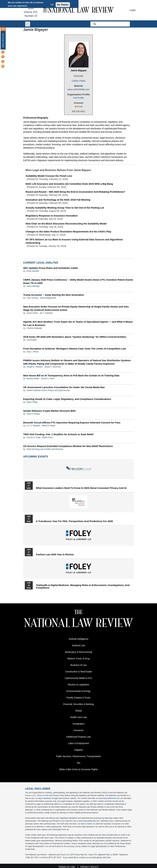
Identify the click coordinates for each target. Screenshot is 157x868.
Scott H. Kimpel (33, 414)
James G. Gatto (47, 378)
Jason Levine (32, 313)
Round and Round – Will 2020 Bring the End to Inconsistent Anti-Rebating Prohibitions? (75, 191)
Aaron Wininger (33, 286)
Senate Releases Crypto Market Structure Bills (49, 410)
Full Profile (78, 98)
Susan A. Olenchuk (52, 367)
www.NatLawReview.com (109, 798)
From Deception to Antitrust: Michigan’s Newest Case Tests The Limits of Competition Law (74, 348)
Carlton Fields (78, 81)
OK (52, 4)
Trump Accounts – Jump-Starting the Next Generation (53, 294)
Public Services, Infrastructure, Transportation (78, 756)
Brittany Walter (33, 378)
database (47, 798)
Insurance (78, 730)
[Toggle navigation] (27, 24)
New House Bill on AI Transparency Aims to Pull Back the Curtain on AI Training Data (71, 375)
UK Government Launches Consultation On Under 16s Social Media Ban (64, 387)
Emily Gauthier (33, 271)
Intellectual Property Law (78, 737)
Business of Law (78, 665)
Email (80, 106)
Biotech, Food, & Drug (78, 658)
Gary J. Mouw (32, 352)
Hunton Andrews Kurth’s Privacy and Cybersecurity (48, 390)
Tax (78, 763)
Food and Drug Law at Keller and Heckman (45, 449)
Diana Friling (32, 402)
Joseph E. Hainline (34, 367)
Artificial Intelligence (78, 639)
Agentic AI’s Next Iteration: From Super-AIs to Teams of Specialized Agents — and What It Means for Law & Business (78, 323)
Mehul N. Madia (48, 426)
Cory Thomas (32, 298)
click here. (107, 857)
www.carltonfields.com (79, 89)
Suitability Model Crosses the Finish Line (49, 175)
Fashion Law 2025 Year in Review (55, 554)
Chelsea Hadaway (34, 328)
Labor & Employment (78, 743)
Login (133, 10)
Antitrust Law (78, 645)
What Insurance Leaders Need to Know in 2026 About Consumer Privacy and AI (81, 488)
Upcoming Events (35, 456)
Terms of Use (42, 795)
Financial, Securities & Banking (78, 704)
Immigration (78, 723)
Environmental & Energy (79, 691)
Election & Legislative (78, 684)
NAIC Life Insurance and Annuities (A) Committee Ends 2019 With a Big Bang (69, 183)
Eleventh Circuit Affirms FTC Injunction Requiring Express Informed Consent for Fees (71, 422)
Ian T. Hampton (46, 313)
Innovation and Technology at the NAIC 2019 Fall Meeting (58, 199)
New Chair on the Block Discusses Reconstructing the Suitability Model (66, 223)
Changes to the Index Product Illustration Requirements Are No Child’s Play (68, 231)
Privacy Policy (58, 795)
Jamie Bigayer (79, 70)
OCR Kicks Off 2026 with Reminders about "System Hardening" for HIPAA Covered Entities (74, 336)
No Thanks (62, 4)
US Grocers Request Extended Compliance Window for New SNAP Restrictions (68, 446)
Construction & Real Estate (78, 671)
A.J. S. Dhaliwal (33, 426)
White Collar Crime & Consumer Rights (78, 769)
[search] (113, 24)
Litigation (78, 750)
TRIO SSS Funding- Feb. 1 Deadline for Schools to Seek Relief (58, 434)
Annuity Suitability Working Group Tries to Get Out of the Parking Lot (65, 207)
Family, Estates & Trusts (78, 697)
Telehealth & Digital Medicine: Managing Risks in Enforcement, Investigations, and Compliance (83, 586)
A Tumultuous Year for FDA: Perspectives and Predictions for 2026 (74, 521)
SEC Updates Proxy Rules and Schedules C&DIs (50, 268)
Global (78, 710)
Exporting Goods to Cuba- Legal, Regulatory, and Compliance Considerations (67, 399)
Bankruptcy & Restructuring (78, 652)
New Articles (3, 40)
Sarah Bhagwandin (48, 298)
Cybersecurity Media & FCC (78, 678)
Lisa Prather (32, 340)
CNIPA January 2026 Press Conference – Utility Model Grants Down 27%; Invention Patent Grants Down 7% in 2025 (78, 281)
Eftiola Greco (47, 437)
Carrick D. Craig (33, 437)
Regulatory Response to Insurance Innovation (52, 215)
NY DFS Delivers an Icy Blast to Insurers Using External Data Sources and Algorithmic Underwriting (74, 241)
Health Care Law (78, 717)
